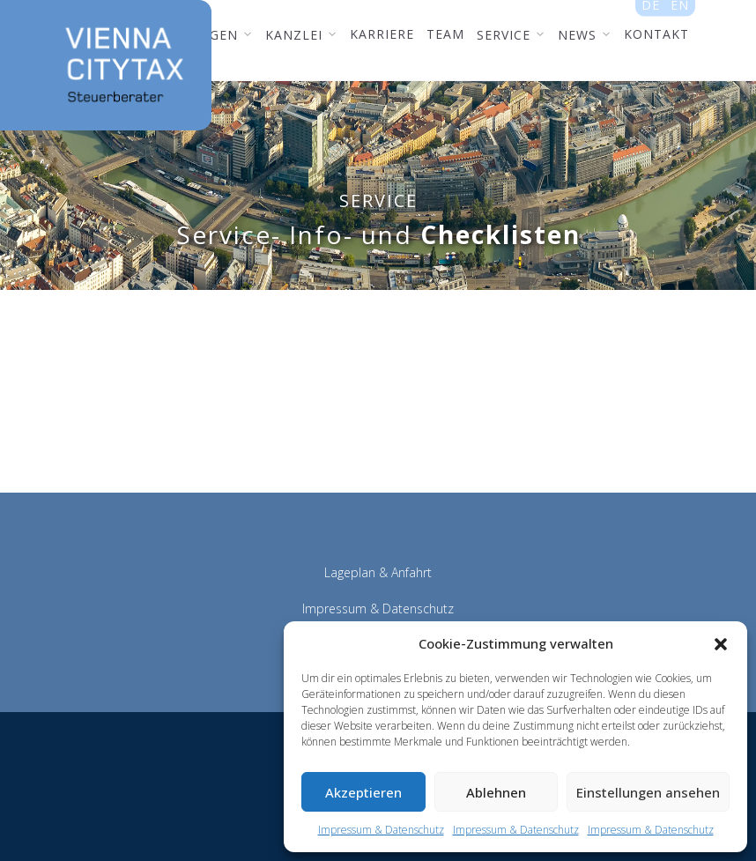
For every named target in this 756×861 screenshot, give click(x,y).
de (650, 10)
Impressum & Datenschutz (381, 829)
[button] (721, 644)
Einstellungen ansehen (648, 792)
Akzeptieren (363, 792)
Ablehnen (496, 792)
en (680, 10)
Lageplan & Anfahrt (378, 572)
